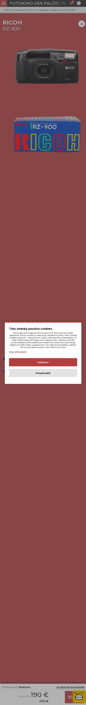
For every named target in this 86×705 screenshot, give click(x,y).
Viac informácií (17, 352)
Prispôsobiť (43, 373)
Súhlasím (43, 362)
